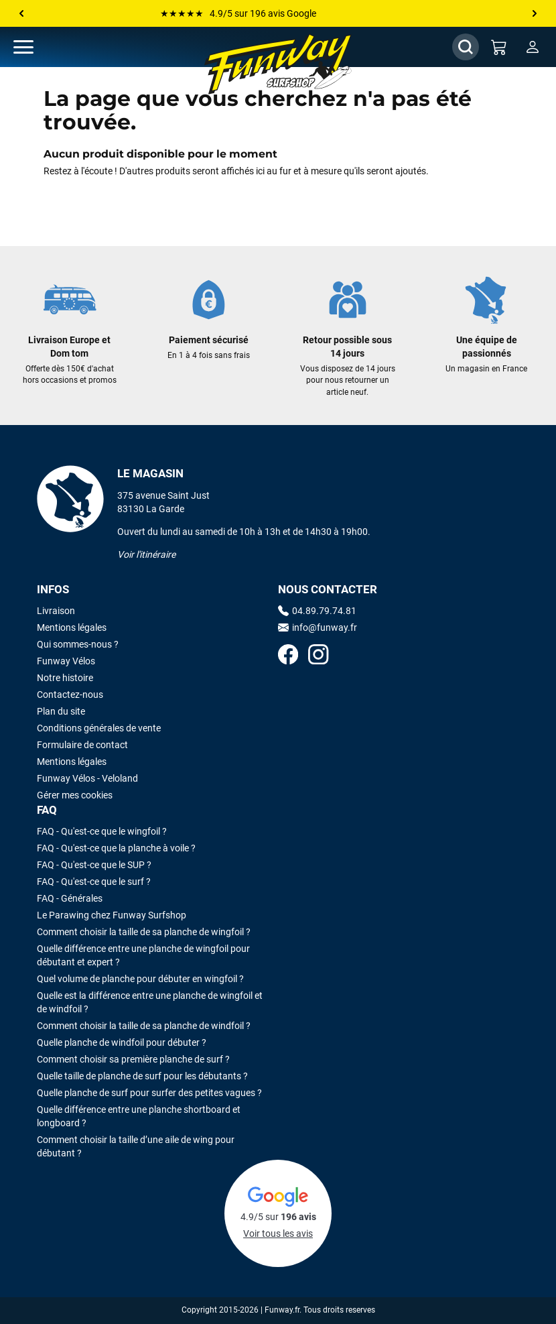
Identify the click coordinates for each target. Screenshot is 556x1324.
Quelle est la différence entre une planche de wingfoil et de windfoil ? (150, 1002)
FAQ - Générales (69, 898)
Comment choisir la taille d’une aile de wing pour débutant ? (135, 1146)
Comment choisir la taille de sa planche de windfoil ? (144, 1025)
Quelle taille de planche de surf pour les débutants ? (142, 1076)
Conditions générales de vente (99, 728)
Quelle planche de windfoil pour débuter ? (121, 1042)
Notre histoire (65, 677)
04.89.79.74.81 (317, 610)
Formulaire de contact (82, 744)
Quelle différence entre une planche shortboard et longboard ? (138, 1116)
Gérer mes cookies (75, 795)
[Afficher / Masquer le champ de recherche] (465, 47)
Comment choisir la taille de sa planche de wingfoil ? (144, 931)
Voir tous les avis (278, 1233)
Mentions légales (72, 627)
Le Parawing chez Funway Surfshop (111, 915)
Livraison (56, 610)
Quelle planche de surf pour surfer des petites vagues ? (149, 1092)
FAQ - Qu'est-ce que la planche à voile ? (116, 848)
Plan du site (61, 711)
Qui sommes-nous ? (78, 644)
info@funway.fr (317, 627)
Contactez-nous (70, 694)
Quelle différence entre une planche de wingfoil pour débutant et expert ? (143, 955)
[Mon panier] (499, 47)
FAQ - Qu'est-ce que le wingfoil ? (102, 831)
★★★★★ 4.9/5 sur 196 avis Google (238, 13)
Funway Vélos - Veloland (87, 778)
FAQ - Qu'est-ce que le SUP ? (94, 864)
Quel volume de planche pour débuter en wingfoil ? (140, 978)
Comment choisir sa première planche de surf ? (133, 1059)
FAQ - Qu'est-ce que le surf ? (94, 881)
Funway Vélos (66, 661)
